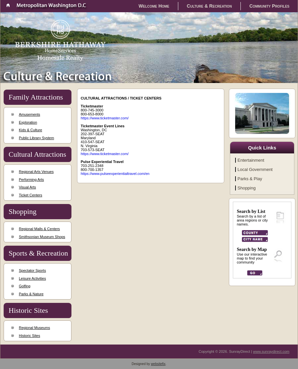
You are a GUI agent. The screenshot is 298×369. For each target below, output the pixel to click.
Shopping (246, 187)
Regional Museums (34, 328)
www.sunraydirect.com (271, 351)
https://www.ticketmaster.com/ (105, 118)
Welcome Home (154, 6)
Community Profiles (269, 6)
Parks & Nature (31, 294)
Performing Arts (31, 180)
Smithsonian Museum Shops (42, 237)
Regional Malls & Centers (39, 229)
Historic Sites (29, 336)
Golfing (24, 286)
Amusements (29, 114)
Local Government (255, 169)
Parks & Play (249, 178)
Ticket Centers (30, 195)
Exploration (28, 122)
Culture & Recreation (209, 6)
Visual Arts (27, 187)
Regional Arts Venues (36, 172)
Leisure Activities (32, 278)
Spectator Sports (32, 270)
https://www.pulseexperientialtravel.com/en (115, 174)
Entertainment (250, 160)
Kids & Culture (30, 130)
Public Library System (36, 138)
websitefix (158, 364)
